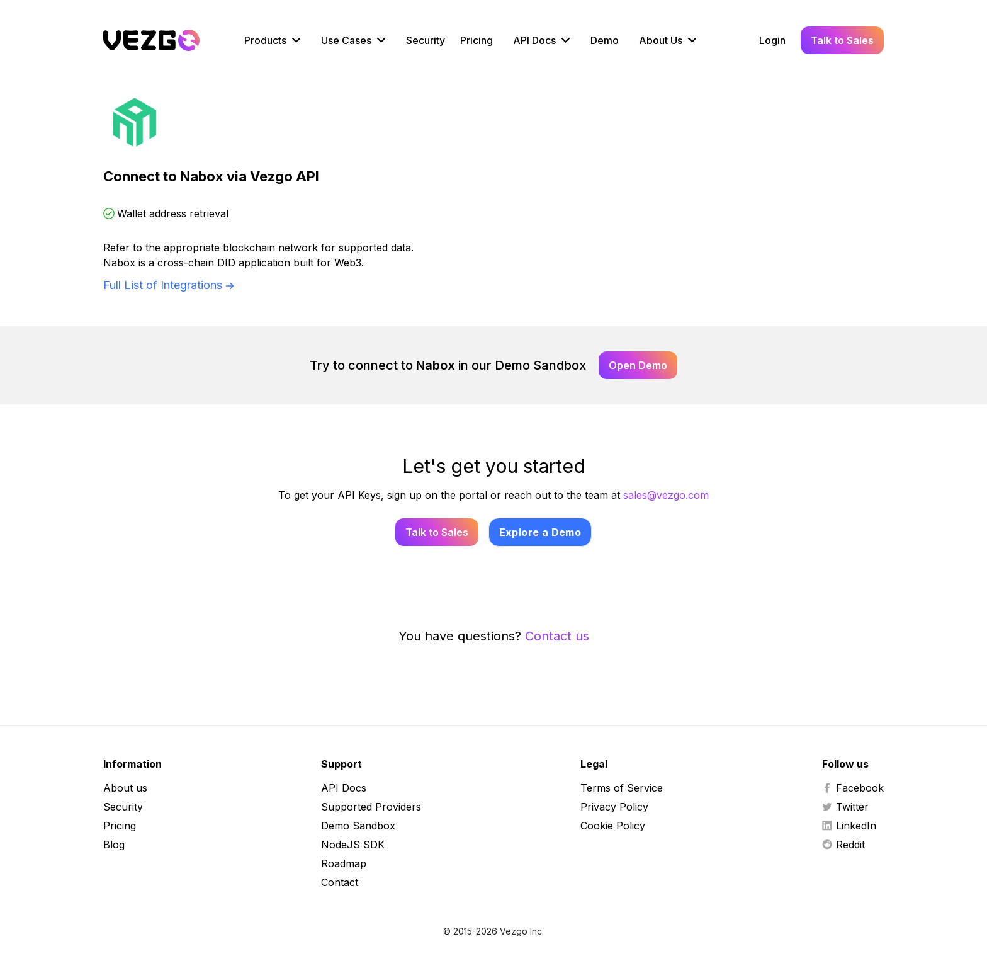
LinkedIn (849, 825)
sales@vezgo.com (666, 495)
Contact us (557, 636)
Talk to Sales (842, 40)
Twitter (845, 806)
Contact (339, 882)
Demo (604, 40)
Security (425, 40)
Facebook (853, 788)
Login (772, 40)
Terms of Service (621, 788)
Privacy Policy (614, 806)
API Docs (343, 788)
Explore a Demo (540, 532)
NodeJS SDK (353, 844)
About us (125, 788)
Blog (114, 844)
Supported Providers (371, 806)
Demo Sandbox (358, 825)
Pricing (476, 40)
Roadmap (343, 863)
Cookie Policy (612, 825)
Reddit (843, 844)
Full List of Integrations (162, 285)
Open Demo (638, 365)
